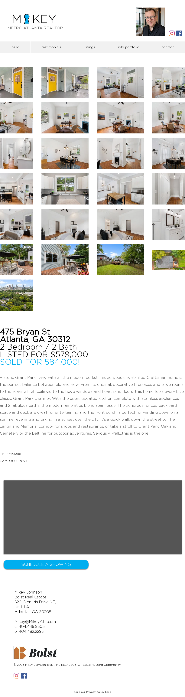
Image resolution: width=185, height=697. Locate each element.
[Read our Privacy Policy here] (92, 692)
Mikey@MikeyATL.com (35, 622)
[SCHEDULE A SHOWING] (46, 564)
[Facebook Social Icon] (179, 33)
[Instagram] (172, 33)
